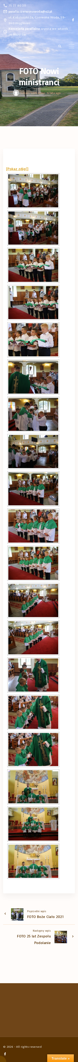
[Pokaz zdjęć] (17, 168)
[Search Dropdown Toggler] (59, 46)
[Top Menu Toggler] (71, 46)
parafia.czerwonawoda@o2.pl (30, 11)
